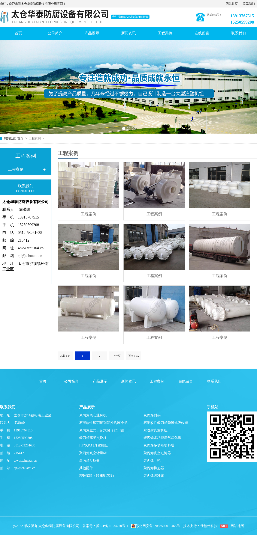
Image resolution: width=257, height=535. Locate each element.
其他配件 (86, 468)
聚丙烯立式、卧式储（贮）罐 (101, 430)
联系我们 (249, 3)
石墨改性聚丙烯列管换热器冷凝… (105, 423)
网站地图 (237, 526)
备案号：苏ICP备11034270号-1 (105, 526)
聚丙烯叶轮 (152, 460)
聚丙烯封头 (152, 415)
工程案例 (165, 33)
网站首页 (232, 3)
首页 (18, 33)
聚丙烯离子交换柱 (93, 438)
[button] (123, 128)
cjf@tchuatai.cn (30, 256)
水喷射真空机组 (155, 430)
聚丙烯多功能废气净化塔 (162, 438)
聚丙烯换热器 (153, 468)
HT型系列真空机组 (93, 445)
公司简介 (55, 33)
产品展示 (92, 33)
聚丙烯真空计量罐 (93, 453)
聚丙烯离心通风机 (93, 415)
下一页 (117, 355)
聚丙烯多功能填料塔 (158, 445)
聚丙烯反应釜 (89, 460)
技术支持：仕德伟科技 (200, 526)
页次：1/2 (133, 355)
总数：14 (65, 355)
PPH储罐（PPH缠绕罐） (97, 475)
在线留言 (202, 33)
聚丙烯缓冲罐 (153, 475)
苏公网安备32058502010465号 (155, 526)
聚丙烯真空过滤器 (157, 453)
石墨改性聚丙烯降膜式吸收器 (165, 423)
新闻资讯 (128, 33)
